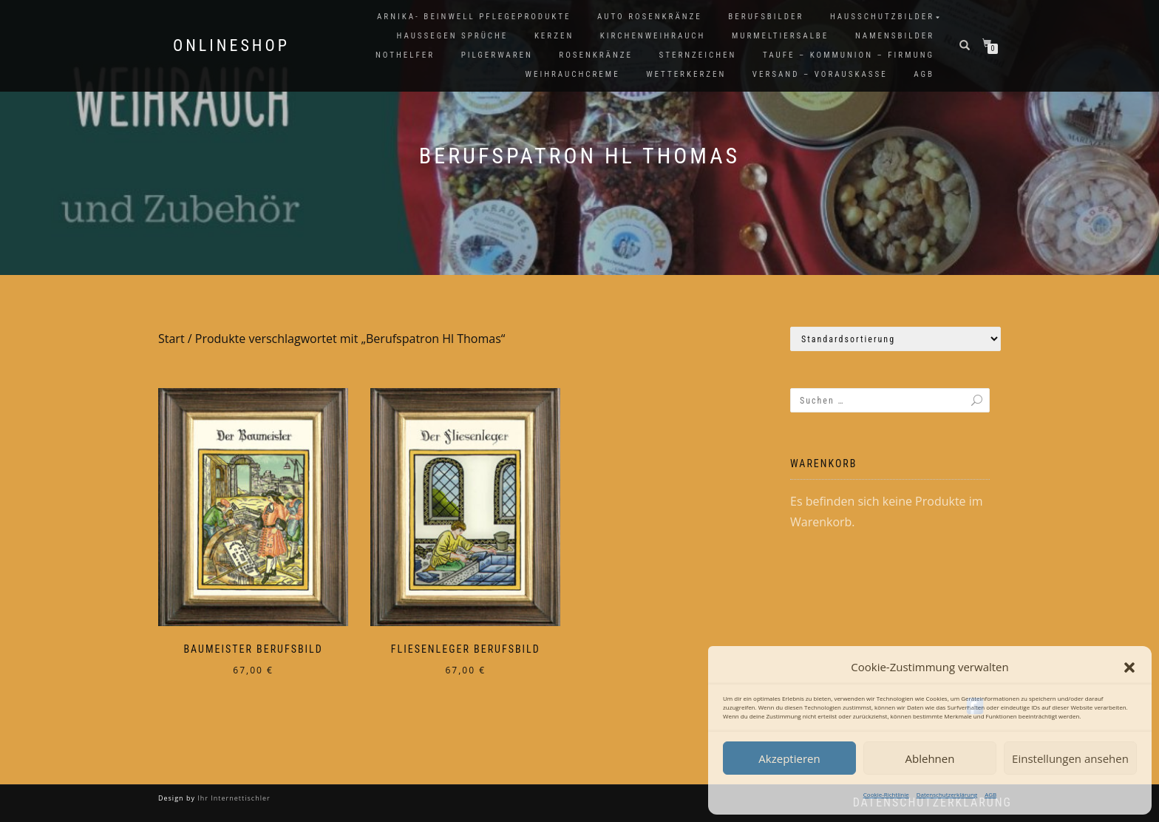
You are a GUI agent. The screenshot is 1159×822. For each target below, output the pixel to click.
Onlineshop (231, 46)
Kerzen (554, 36)
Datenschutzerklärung (947, 794)
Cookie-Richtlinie (886, 794)
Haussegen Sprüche (452, 36)
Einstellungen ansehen (1070, 758)
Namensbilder (894, 36)
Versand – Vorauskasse (820, 74)
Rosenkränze (596, 55)
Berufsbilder (765, 16)
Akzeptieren (789, 758)
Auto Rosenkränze (649, 16)
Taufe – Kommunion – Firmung (848, 55)
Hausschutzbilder (882, 16)
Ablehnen (930, 758)
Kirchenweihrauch (653, 36)
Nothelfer (405, 55)
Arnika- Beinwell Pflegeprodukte (474, 16)
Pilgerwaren (497, 55)
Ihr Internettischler (233, 798)
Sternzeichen (698, 55)
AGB (990, 794)
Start (171, 338)
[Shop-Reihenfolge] (895, 339)
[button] (1129, 667)
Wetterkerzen (686, 74)
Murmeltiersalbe (780, 36)
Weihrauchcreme (573, 74)
